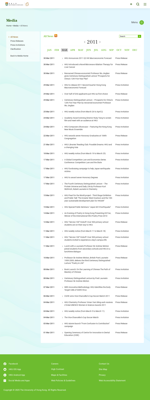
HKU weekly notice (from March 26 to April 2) (83, 112)
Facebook (10, 363)
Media (15, 26)
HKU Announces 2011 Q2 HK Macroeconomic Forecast (88, 58)
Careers (54, 364)
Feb (56, 50)
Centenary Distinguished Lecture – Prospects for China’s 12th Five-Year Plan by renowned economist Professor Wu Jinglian (88, 102)
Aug (103, 50)
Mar (64, 50)
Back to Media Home (19, 56)
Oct (119, 50)
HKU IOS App (12, 369)
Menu (137, 22)
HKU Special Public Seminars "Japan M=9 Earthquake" (87, 207)
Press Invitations (17, 45)
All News (14, 37)
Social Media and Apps (16, 380)
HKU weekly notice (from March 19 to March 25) (85, 153)
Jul (96, 50)
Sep (111, 50)
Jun (88, 50)
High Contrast (57, 369)
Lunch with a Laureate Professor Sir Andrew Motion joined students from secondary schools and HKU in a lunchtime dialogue (87, 249)
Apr (72, 50)
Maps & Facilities (59, 375)
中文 (129, 5)
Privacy (102, 375)
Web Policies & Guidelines (63, 380)
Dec (134, 50)
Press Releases (16, 41)
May (80, 50)
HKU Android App (14, 375)
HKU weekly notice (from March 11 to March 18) (85, 231)
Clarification (15, 49)
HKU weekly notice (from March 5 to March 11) (84, 311)
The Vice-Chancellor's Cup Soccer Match (81, 317)
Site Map (103, 369)
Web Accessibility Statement (112, 380)
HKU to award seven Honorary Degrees (81, 177)
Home (8, 26)
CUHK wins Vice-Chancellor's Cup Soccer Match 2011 (87, 296)
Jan (49, 50)
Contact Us (104, 364)
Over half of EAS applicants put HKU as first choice (86, 94)
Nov (127, 50)
